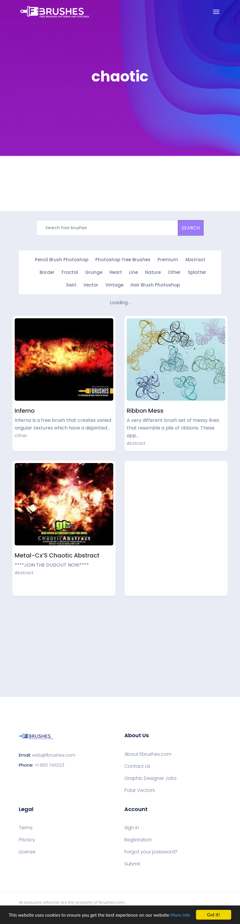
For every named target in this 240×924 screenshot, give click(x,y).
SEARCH (191, 227)
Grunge (93, 272)
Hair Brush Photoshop (155, 285)
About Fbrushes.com (147, 754)
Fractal (70, 272)
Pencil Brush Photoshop (61, 260)
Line (133, 272)
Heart (115, 272)
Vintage (114, 285)
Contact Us (137, 766)
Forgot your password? (151, 852)
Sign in (131, 828)
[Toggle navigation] (216, 11)
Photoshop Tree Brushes (123, 260)
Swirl (71, 285)
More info (180, 915)
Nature (153, 272)
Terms (26, 828)
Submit (132, 864)
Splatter (197, 272)
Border (47, 272)
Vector (90, 285)
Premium (168, 260)
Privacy (27, 840)
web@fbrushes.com (53, 755)
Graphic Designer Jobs (150, 778)
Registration (138, 840)
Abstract (195, 260)
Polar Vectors (139, 790)
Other (174, 272)
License (27, 852)
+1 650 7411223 (49, 765)
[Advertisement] (176, 504)
